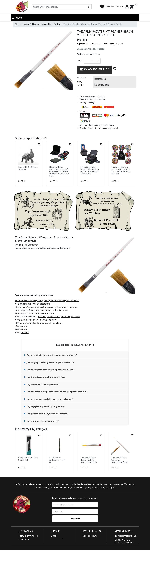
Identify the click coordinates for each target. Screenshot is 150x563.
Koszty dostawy (26, 548)
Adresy (86, 542)
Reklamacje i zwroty (28, 542)
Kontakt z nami (26, 552)
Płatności (23, 545)
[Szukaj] (62, 6)
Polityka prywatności (28, 536)
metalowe (72, 307)
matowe (32, 304)
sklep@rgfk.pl (121, 554)
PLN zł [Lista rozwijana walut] (119, 7)
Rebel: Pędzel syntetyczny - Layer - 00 (58, 459)
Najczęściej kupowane (61, 542)
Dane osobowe (90, 536)
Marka (80, 77)
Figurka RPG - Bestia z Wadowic (28, 168)
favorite (102, 6)
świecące (75, 316)
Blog (53, 545)
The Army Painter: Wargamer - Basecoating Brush (119, 459)
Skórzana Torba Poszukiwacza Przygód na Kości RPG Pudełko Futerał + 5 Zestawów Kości (59, 171)
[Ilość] (92, 60)
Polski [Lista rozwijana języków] (109, 7)
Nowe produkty (58, 539)
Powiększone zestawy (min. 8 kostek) (61, 300)
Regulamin (24, 539)
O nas (53, 536)
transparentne (43, 304)
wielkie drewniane (37, 323)
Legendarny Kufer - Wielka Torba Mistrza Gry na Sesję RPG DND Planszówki (90, 170)
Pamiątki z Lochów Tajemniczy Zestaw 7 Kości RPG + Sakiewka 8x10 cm (121, 170)
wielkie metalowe (55, 323)
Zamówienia (88, 539)
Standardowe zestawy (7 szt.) (29, 300)
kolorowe (62, 307)
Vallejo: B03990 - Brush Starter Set (28, 458)
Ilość (79, 60)
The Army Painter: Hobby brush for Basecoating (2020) (88, 459)
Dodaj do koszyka (94, 69)
